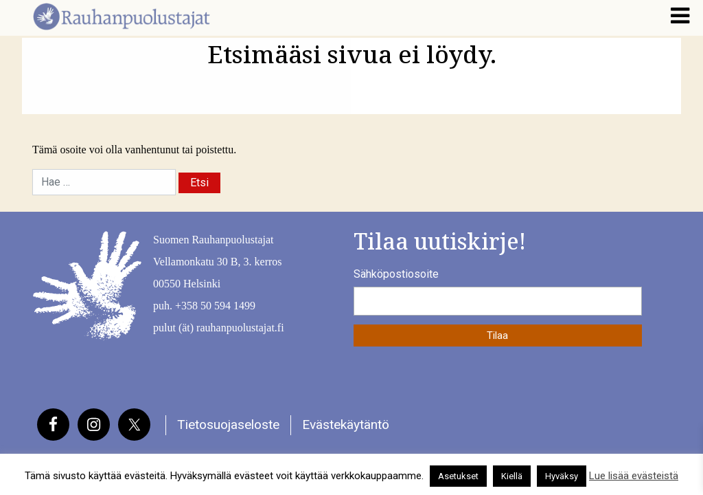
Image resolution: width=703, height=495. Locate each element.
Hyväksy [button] (561, 476)
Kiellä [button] (511, 476)
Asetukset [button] (458, 476)
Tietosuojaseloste (228, 424)
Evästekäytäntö (345, 424)
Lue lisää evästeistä (633, 476)
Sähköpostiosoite (396, 273)
